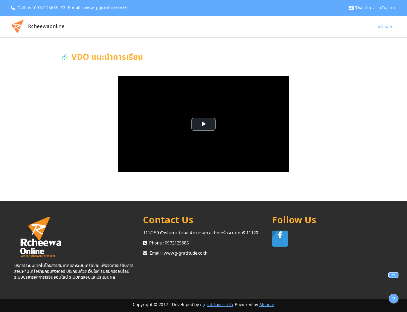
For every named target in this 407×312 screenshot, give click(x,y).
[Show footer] (393, 298)
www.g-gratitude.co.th (105, 8)
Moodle (266, 305)
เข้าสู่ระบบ (388, 8)
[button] (361, 8)
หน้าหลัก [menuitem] (385, 26)
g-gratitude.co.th (216, 305)
